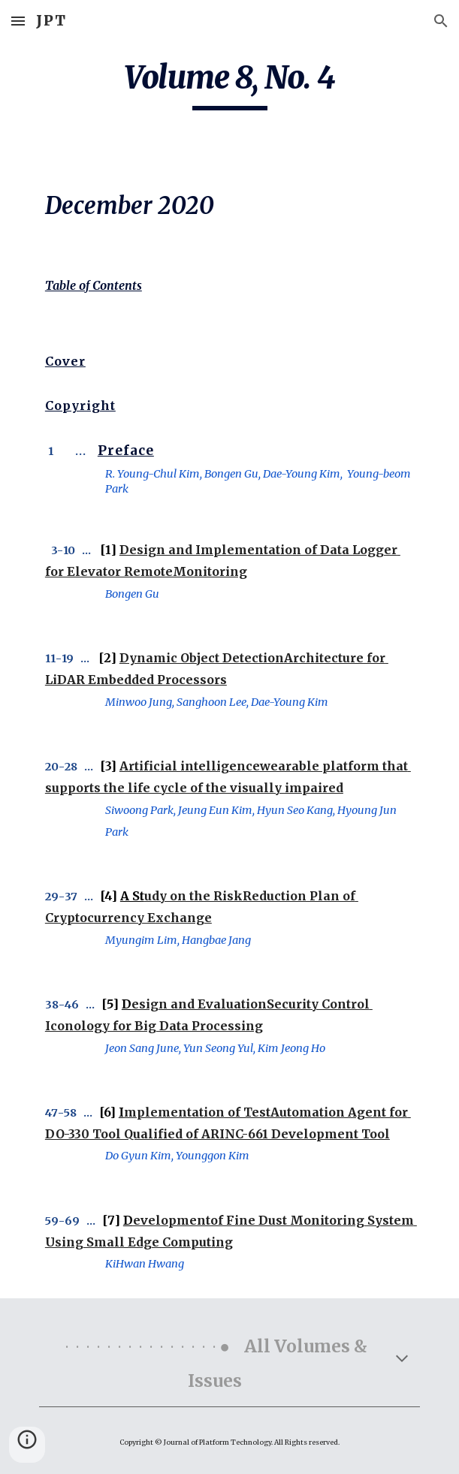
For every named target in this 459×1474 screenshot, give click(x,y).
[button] (18, 20)
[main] (229, 84)
